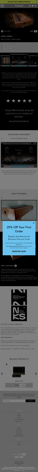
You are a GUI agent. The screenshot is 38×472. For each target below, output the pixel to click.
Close (23, 470)
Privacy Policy (17, 470)
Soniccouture (2, 6)
